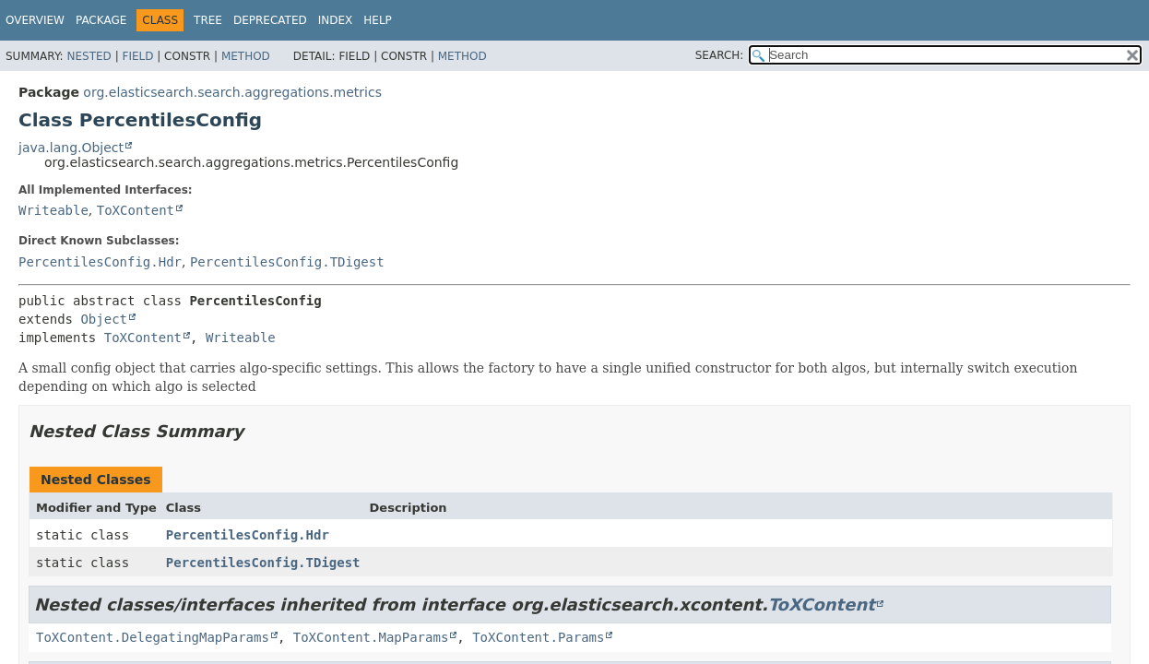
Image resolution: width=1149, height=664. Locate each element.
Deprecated (270, 20)
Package (101, 20)
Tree (208, 20)
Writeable (53, 210)
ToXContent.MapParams (371, 637)
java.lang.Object (71, 147)
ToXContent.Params (538, 637)
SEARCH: (719, 55)
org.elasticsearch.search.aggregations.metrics (232, 92)
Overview (35, 20)
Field (137, 56)
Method (245, 56)
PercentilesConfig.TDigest (287, 262)
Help (377, 20)
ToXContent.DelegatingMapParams (152, 637)
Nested (88, 56)
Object (103, 319)
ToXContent (135, 210)
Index (335, 20)
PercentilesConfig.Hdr (100, 262)
